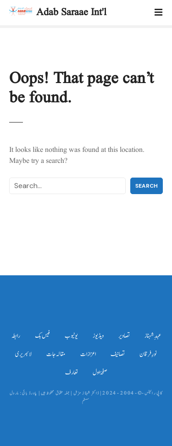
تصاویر (124, 336)
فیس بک (42, 336)
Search (146, 186)
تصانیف (118, 354)
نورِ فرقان (148, 354)
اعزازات (88, 354)
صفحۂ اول (100, 373)
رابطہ (15, 336)
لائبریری (23, 354)
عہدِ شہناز (152, 336)
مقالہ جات (56, 354)
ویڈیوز (98, 336)
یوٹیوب (71, 336)
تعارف (71, 373)
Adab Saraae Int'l (71, 12)
